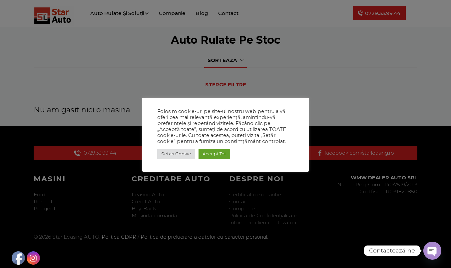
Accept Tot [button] (214, 153)
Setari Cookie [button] (176, 153)
